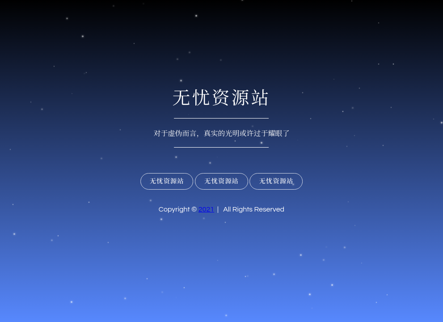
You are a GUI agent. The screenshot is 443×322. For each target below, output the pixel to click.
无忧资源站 (167, 181)
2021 (206, 209)
